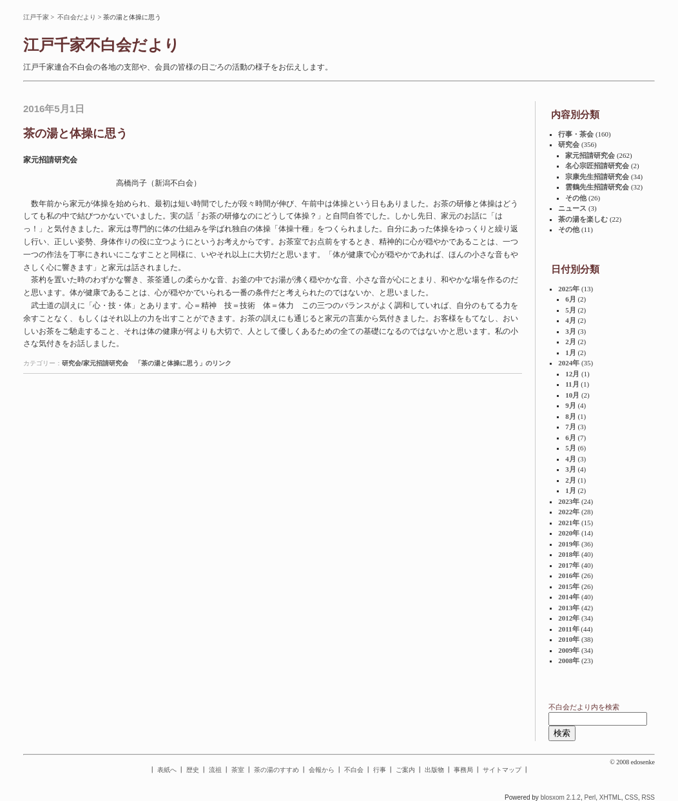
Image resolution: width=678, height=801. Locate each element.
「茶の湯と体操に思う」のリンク (183, 363)
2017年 (568, 565)
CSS (631, 797)
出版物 (434, 769)
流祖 (215, 769)
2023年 (568, 501)
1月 (570, 352)
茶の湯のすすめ (276, 769)
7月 (570, 426)
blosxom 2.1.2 (561, 797)
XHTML (610, 797)
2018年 (568, 554)
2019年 (568, 544)
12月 (572, 374)
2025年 (568, 289)
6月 (570, 299)
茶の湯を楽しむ (583, 219)
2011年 (568, 629)
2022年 (568, 512)
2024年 (568, 363)
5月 (570, 310)
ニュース (572, 208)
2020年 (568, 533)
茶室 (237, 769)
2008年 (568, 660)
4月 (570, 320)
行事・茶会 (576, 134)
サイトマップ (502, 769)
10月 (572, 395)
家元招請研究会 (590, 155)
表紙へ (167, 769)
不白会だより (76, 17)
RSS (648, 797)
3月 (570, 331)
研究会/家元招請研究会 (95, 363)
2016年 (568, 575)
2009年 (568, 650)
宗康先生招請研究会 (597, 176)
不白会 (353, 769)
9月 (570, 405)
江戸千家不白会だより (101, 45)
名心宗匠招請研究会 (597, 165)
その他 (575, 198)
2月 (570, 341)
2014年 (568, 597)
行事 (379, 769)
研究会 (568, 144)
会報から (321, 769)
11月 (572, 384)
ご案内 (405, 769)
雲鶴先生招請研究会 (597, 187)
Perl (590, 797)
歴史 (192, 769)
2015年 (568, 586)
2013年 (568, 608)
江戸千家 (36, 17)
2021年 (568, 522)
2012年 (568, 618)
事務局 (463, 769)
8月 (570, 416)
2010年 (568, 639)
